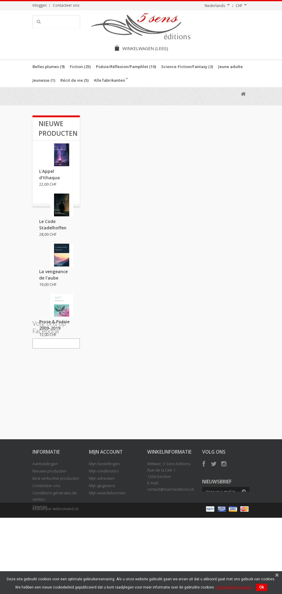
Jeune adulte (230, 66)
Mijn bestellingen (104, 521)
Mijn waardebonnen (107, 550)
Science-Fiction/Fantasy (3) (187, 66)
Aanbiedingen (45, 521)
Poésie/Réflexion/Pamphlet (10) (126, 66)
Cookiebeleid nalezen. (234, 587)
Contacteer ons (66, 5)
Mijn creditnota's (104, 528)
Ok (261, 587)
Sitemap (39, 563)
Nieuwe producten (49, 528)
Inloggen (39, 5)
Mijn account (106, 509)
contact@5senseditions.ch (170, 546)
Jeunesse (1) (43, 80)
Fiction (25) (80, 66)
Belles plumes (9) (48, 66)
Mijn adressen (101, 535)
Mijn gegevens (102, 542)
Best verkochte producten (55, 535)
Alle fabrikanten (109, 80)
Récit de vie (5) (74, 80)
